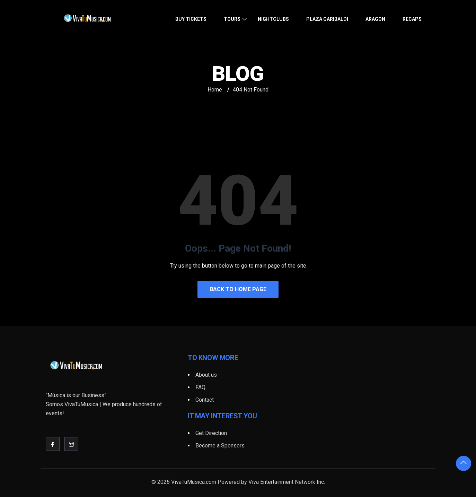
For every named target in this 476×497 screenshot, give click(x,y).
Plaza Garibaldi (327, 19)
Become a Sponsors (220, 445)
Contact (204, 399)
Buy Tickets (190, 19)
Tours (232, 19)
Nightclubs (273, 19)
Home (215, 89)
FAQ (200, 387)
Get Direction (211, 433)
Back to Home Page (238, 289)
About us (206, 375)
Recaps (412, 19)
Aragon (375, 19)
